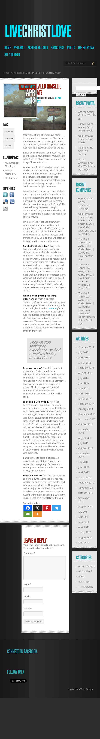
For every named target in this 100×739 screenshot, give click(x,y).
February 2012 (86, 482)
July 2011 (83, 511)
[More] (37, 514)
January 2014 (85, 409)
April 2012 (84, 472)
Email (27, 600)
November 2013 (87, 419)
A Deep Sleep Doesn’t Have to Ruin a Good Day (87, 317)
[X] (37, 508)
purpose (9, 139)
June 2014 (83, 383)
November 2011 (87, 487)
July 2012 (83, 462)
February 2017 (86, 347)
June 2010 (83, 542)
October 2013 (85, 424)
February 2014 (86, 403)
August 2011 (85, 506)
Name (27, 588)
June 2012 (83, 467)
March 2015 (84, 362)
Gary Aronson (85, 198)
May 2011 (83, 522)
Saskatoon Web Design (80, 693)
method (9, 131)
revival (8, 146)
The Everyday (86, 47)
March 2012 (84, 477)
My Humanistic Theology (84, 205)
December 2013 (86, 414)
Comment (29, 553)
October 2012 (85, 448)
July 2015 (83, 352)
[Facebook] (27, 508)
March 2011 (84, 532)
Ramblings (57, 47)
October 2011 (85, 492)
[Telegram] (56, 508)
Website (27, 612)
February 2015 (86, 367)
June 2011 (83, 516)
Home (7, 47)
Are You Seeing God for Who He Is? (87, 115)
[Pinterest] (47, 508)
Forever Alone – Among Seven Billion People (86, 127)
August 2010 (85, 537)
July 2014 (83, 378)
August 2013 (85, 438)
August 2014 (85, 373)
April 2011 (84, 527)
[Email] (27, 514)
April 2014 (84, 393)
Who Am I (19, 47)
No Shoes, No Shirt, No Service (85, 151)
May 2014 (83, 388)
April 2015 (84, 357)
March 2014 (84, 398)
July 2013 (83, 443)
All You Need (12, 54)
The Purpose (11, 178)
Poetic (71, 47)
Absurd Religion (38, 47)
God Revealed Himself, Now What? (85, 139)
